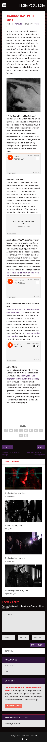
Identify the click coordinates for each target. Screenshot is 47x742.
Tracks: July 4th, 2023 (13, 526)
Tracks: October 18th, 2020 (15, 493)
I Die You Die (18, 24)
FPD (36, 736)
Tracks (36, 24)
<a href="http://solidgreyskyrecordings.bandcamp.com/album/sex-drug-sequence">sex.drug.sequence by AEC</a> (24, 411)
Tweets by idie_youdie (12, 724)
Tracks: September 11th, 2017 (16, 591)
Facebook (10, 672)
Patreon (38, 694)
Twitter (9, 665)
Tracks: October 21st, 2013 (15, 558)
